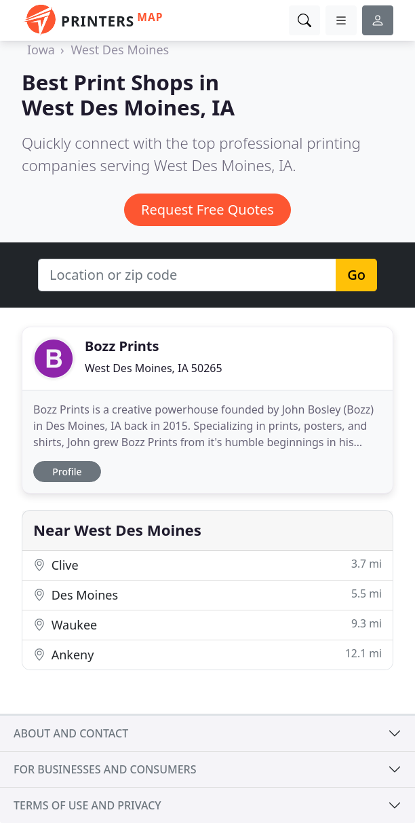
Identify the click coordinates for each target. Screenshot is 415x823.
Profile (66, 471)
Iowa (41, 49)
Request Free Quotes (207, 209)
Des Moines (207, 594)
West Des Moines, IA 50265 (153, 368)
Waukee (207, 624)
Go (356, 275)
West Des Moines (120, 49)
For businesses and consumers (105, 769)
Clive (207, 564)
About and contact (71, 733)
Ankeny (207, 654)
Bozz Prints (122, 346)
